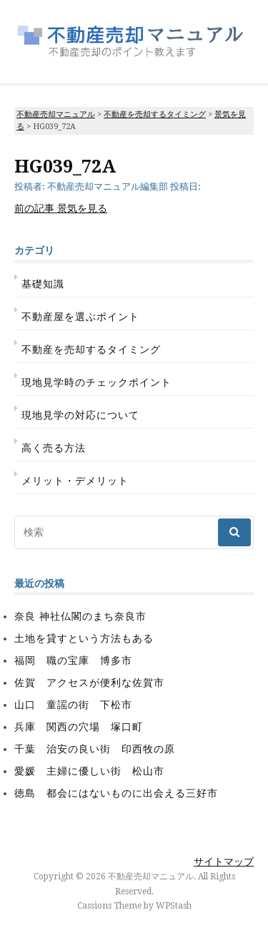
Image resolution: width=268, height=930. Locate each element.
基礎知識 (42, 284)
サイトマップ (224, 861)
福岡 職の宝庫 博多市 (73, 660)
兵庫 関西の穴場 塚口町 (78, 726)
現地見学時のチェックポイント (96, 382)
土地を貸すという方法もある (84, 638)
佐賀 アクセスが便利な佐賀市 (89, 682)
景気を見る (60, 208)
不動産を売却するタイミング (91, 349)
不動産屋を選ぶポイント (80, 316)
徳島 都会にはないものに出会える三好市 (116, 793)
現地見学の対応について (80, 415)
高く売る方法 (53, 448)
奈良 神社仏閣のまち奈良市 (80, 616)
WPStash (174, 906)
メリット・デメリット (75, 480)
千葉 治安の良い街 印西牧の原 (94, 749)
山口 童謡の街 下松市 (73, 704)
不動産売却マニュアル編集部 (107, 186)
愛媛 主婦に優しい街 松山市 (89, 771)
